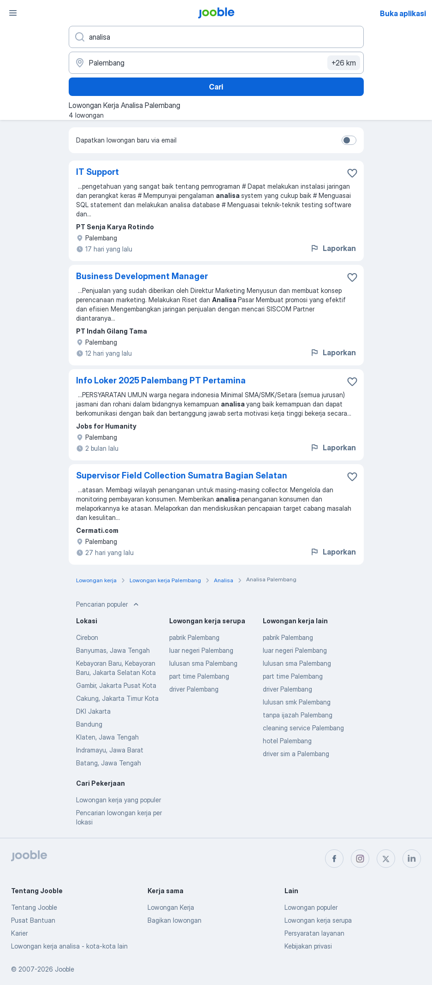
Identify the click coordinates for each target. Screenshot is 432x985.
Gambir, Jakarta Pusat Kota (116, 685)
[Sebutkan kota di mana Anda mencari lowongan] (216, 63)
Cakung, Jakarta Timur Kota (117, 698)
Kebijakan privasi (308, 946)
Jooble (64, 969)
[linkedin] (411, 858)
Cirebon (87, 637)
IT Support (97, 172)
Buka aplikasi (403, 13)
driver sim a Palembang (296, 754)
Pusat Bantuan (33, 920)
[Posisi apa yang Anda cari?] (216, 37)
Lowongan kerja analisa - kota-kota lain (69, 946)
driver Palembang (194, 689)
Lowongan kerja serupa (318, 920)
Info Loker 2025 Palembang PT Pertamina (161, 380)
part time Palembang (199, 676)
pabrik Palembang (194, 637)
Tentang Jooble (34, 907)
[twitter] (386, 858)
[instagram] (360, 858)
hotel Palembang (287, 741)
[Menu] (13, 13)
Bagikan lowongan (174, 920)
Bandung (89, 724)
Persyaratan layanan (314, 933)
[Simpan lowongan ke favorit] (352, 173)
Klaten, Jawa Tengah (107, 737)
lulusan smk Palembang (297, 702)
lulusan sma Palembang (203, 663)
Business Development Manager (142, 276)
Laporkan (333, 248)
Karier (19, 933)
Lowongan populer (310, 907)
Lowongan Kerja (171, 907)
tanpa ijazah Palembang (297, 715)
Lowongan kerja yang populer (118, 800)
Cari (216, 86)
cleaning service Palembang (303, 728)
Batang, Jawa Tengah (108, 763)
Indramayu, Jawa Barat (109, 750)
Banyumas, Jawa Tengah (113, 650)
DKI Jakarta (93, 711)
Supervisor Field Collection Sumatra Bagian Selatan (181, 475)
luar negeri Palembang (201, 650)
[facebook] (334, 858)
